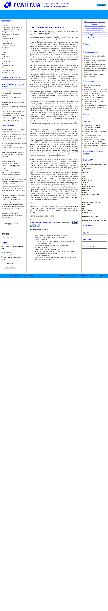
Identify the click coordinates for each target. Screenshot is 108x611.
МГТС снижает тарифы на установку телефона (51, 235)
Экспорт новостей (8, 66)
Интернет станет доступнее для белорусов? (50, 237)
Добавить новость (28, 275)
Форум (4, 63)
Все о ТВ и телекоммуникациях (83, 275)
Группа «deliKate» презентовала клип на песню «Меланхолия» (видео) (95, 107)
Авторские (6, 84)
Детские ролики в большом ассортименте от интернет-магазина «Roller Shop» (11, 211)
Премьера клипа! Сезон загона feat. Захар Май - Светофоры (94, 96)
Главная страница (7, 275)
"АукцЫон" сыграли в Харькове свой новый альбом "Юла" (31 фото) (95, 70)
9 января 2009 (35, 32)
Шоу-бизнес (6, 57)
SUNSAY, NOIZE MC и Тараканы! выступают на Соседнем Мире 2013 (92, 127)
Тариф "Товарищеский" (43, 239)
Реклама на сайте (8, 72)
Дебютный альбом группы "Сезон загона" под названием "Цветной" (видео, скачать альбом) (95, 91)
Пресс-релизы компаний (10, 29)
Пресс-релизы (8, 125)
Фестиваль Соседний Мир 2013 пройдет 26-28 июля (94, 136)
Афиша (86, 121)
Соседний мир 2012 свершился (94, 60)
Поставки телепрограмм (10, 68)
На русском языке (71, 32)
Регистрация (17, 275)
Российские (7, 252)
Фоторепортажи (90, 52)
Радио (4, 52)
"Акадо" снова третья (42, 255)
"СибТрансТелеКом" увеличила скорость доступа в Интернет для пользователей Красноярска (56, 252)
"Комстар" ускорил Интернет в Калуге (48, 249)
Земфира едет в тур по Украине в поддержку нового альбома (95, 140)
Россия (60, 32)
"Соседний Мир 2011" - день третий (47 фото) (93, 75)
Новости (5, 25)
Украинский (7, 255)
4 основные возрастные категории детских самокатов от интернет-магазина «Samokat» (14, 181)
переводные (18, 84)
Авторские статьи (8, 32)
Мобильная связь (8, 50)
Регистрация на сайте (11, 224)
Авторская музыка (91, 81)
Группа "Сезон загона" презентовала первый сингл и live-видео (94, 101)
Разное (4, 59)
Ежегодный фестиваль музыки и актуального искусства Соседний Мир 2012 (95, 145)
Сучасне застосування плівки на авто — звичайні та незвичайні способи (13, 154)
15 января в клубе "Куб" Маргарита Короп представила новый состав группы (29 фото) (94, 64)
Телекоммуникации (8, 38)
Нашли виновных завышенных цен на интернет (51, 245)
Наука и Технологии (9, 45)
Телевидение (6, 41)
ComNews (39, 219)
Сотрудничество (7, 70)
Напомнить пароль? (9, 237)
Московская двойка (41, 247)
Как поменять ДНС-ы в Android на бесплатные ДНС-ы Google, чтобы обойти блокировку (13, 118)
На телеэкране (7, 43)
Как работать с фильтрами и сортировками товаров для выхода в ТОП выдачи (14, 143)
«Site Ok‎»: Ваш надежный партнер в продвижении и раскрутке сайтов (11, 174)
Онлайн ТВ (6, 61)
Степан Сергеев (44, 34)
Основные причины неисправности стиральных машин (11, 93)
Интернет (5, 47)
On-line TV (88, 160)
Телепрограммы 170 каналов (12, 27)
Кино (4, 54)
